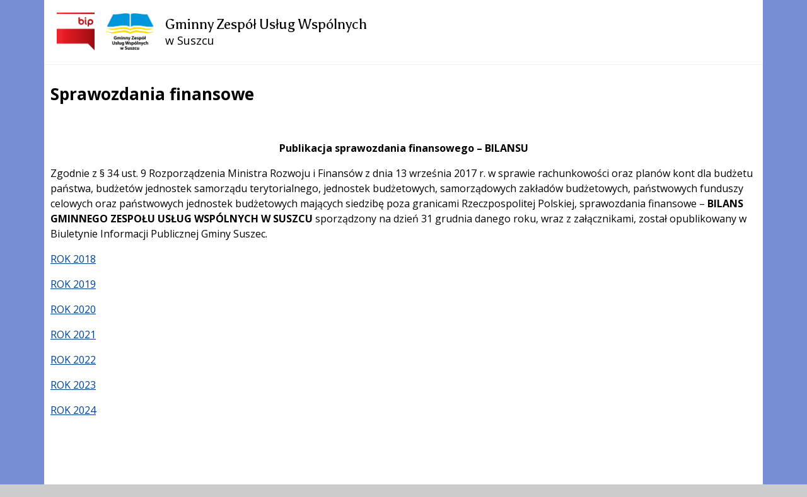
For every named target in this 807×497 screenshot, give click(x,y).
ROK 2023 (73, 385)
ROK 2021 (73, 334)
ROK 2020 (73, 309)
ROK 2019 (73, 284)
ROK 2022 (73, 360)
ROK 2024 (73, 410)
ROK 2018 (73, 259)
